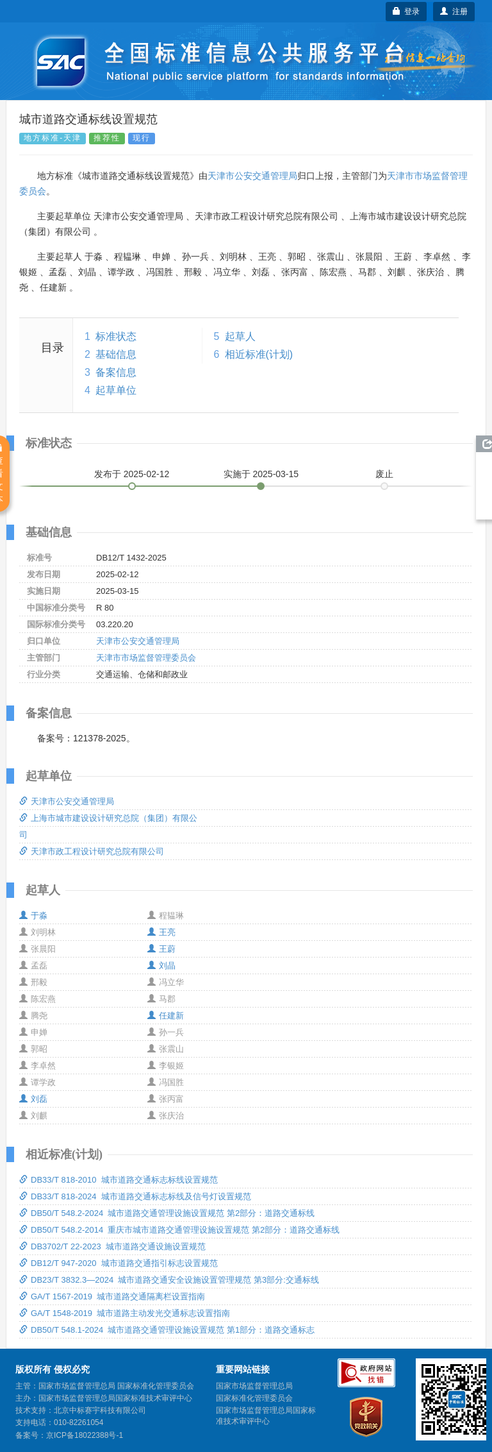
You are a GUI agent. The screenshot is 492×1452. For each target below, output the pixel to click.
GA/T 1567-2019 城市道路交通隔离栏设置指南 (112, 1296)
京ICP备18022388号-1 (84, 1435)
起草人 (240, 336)
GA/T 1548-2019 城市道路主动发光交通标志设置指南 (124, 1313)
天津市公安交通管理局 (252, 176)
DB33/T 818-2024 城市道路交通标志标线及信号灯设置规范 (135, 1196)
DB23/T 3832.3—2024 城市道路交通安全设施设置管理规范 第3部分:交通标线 (169, 1280)
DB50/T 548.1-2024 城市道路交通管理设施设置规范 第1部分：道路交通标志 (167, 1330)
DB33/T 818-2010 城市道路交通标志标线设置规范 (118, 1180)
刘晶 (161, 965)
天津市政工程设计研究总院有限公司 (91, 851)
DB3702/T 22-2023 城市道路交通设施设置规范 (112, 1246)
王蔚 (161, 949)
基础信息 (115, 354)
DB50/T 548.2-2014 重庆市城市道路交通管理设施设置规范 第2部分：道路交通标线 (179, 1230)
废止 (384, 474)
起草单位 (115, 390)
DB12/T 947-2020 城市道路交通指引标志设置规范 (118, 1263)
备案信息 (115, 372)
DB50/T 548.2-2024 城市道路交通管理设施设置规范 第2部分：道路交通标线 (167, 1213)
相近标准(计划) (259, 354)
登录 (406, 11)
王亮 (161, 932)
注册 (454, 11)
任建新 (165, 1015)
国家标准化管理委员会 (254, 1398)
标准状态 (115, 336)
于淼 (33, 915)
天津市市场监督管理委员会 (146, 658)
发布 (132, 474)
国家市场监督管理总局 (254, 1385)
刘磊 (33, 1099)
